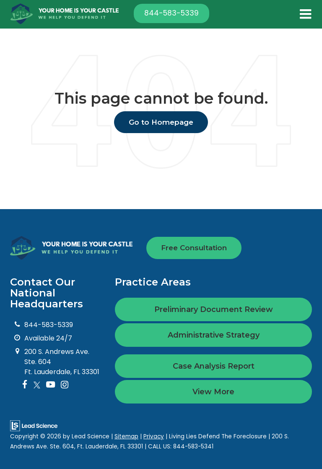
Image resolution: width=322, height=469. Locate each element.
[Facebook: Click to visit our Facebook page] (25, 385)
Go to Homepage (161, 122)
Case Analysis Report (213, 366)
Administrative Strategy (214, 335)
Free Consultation (194, 248)
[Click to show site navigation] (305, 14)
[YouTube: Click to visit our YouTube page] (50, 385)
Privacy (153, 436)
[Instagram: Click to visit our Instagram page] (64, 385)
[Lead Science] (33, 425)
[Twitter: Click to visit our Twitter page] (37, 385)
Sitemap (126, 436)
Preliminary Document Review (213, 309)
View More (213, 391)
